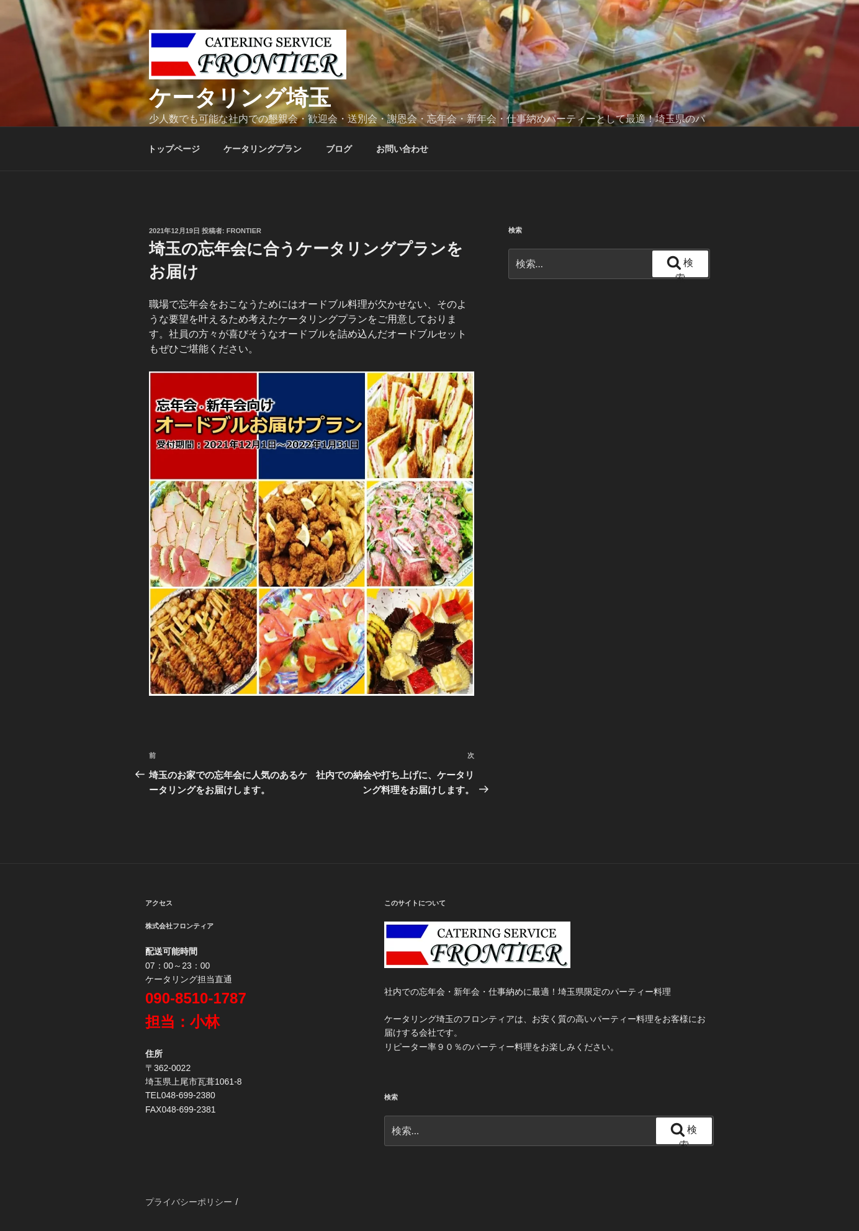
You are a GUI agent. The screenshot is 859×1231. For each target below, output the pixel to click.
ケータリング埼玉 (240, 97)
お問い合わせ (402, 149)
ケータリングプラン (262, 149)
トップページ (174, 149)
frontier (244, 230)
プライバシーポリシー (188, 1202)
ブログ (339, 149)
